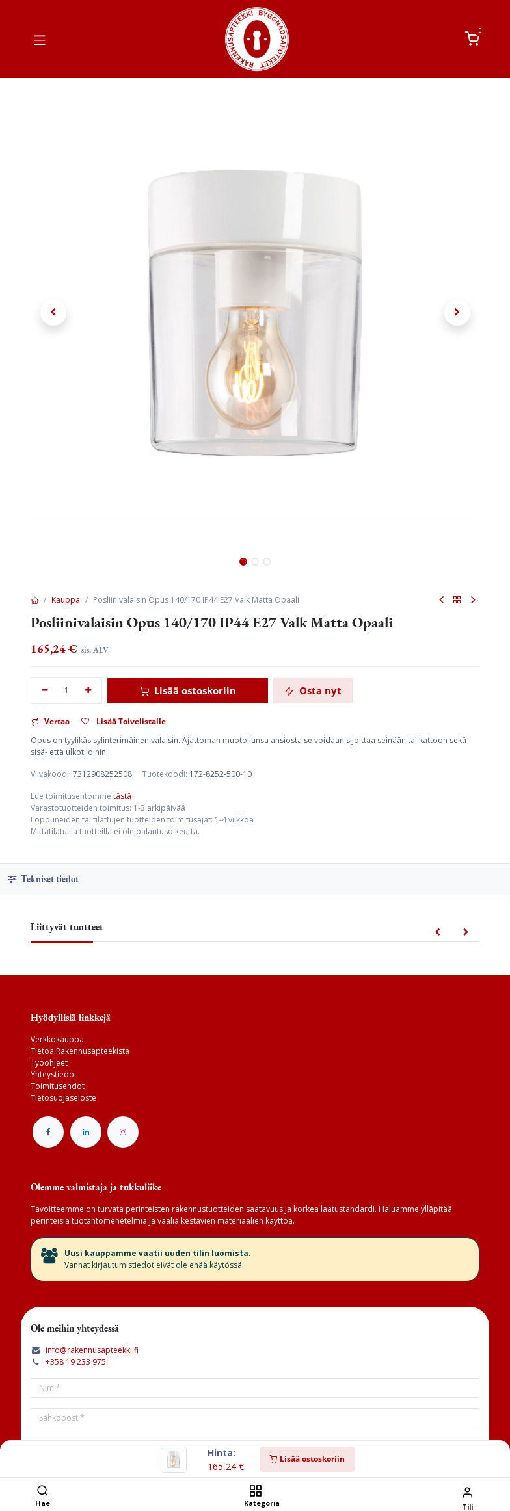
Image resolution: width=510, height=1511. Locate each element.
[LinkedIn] (85, 1132)
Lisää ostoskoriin (307, 1458)
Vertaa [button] (50, 721)
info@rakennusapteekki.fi (92, 1350)
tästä (122, 796)
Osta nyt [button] (313, 690)
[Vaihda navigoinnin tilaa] (40, 39)
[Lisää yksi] (88, 691)
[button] (53, 313)
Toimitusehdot (58, 1086)
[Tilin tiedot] (467, 1492)
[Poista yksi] (44, 691)
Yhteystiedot (54, 1074)
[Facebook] (48, 1132)
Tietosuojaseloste (63, 1097)
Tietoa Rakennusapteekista (80, 1051)
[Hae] (42, 1491)
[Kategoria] (255, 1491)
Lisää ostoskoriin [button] (187, 690)
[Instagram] (123, 1132)
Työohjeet (49, 1062)
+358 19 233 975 (76, 1361)
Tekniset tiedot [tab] (43, 879)
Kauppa (65, 599)
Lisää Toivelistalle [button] (123, 721)
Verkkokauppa (57, 1039)
